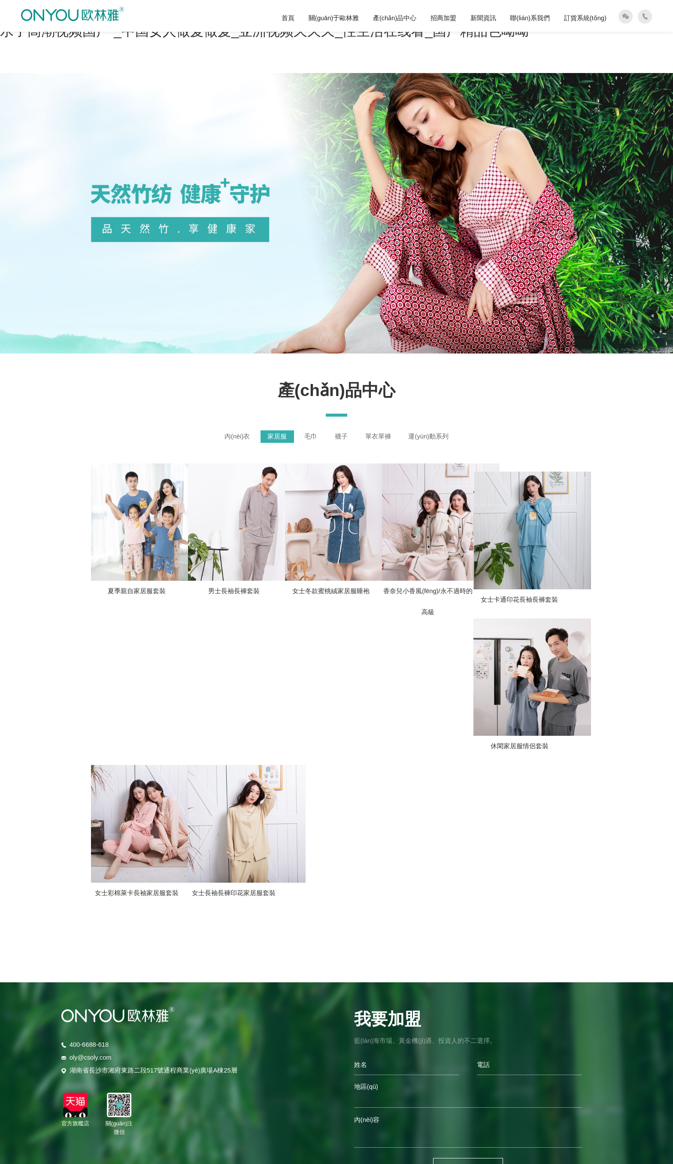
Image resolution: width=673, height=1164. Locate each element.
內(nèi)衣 (237, 436)
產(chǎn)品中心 (394, 18)
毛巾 (310, 436)
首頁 (288, 18)
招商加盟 (443, 18)
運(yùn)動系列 (428, 436)
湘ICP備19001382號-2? (361, 1078)
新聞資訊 (483, 18)
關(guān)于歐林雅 (334, 18)
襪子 (341, 436)
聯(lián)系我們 (530, 18)
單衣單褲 (378, 436)
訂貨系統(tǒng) (585, 18)
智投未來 (454, 1078)
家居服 (277, 436)
